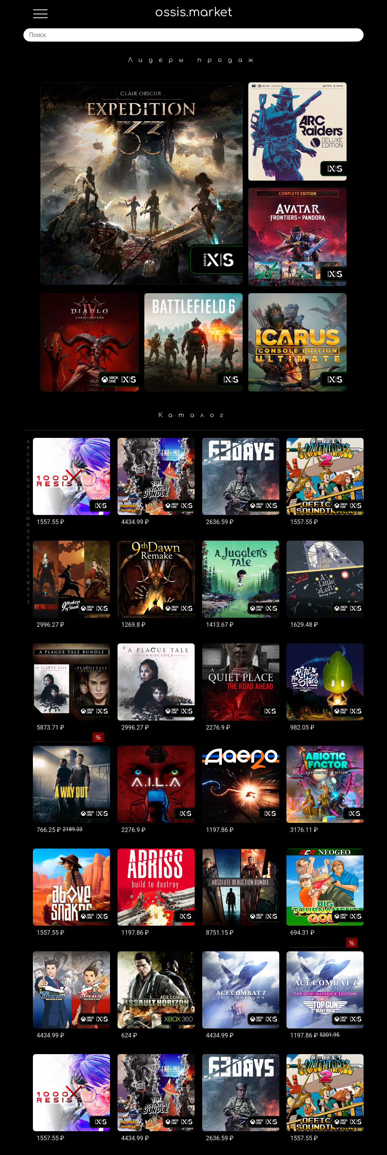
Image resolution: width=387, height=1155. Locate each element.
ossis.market (193, 12)
